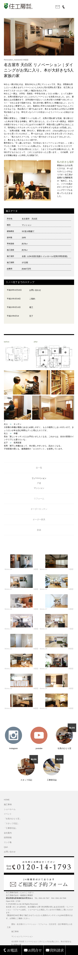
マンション (39, 488)
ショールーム (10, 809)
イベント (8, 814)
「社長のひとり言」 (12, 819)
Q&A (6, 847)
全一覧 (39, 468)
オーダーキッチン (39, 509)
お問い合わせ (10, 852)
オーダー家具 (39, 519)
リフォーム (39, 498)
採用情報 (8, 838)
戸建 (39, 483)
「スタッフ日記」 (11, 823)
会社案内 (8, 833)
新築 (39, 530)
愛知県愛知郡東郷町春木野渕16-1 (19, 898)
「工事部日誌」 (10, 828)
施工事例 (8, 804)
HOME (7, 800)
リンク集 (8, 842)
